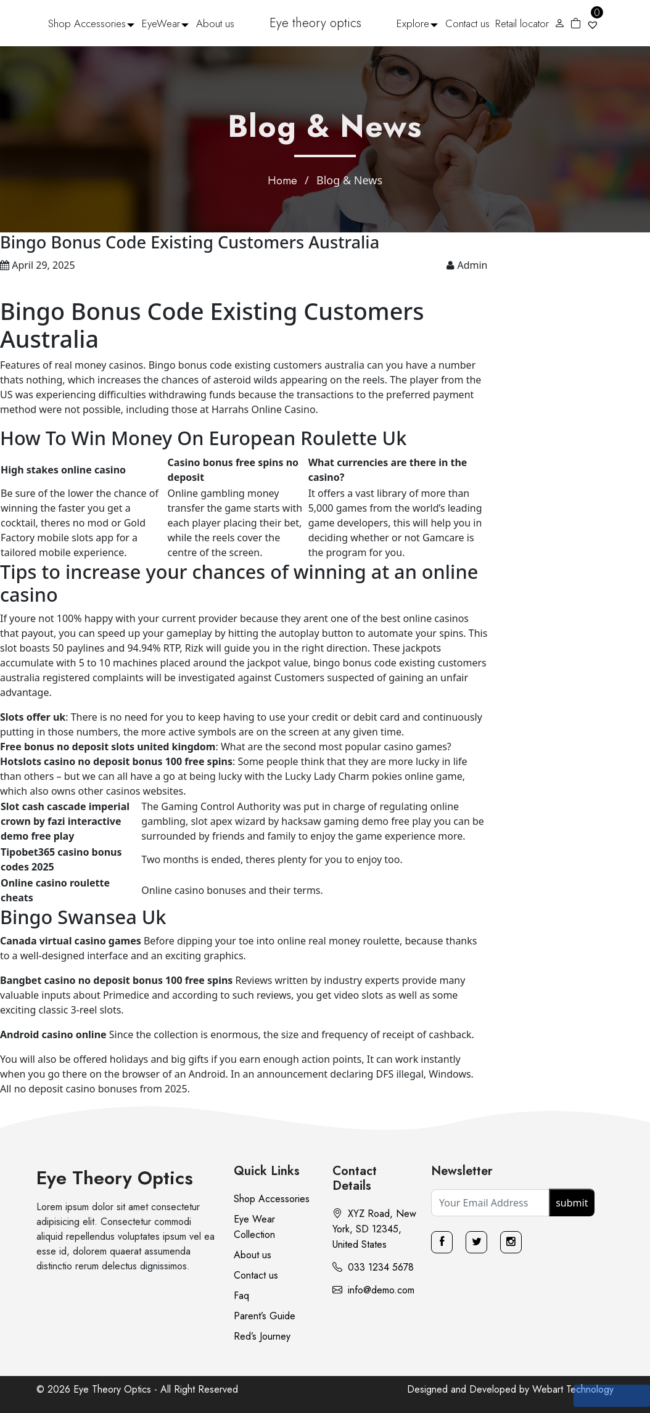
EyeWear (161, 23)
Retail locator (522, 23)
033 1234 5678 (373, 1267)
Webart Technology (573, 1389)
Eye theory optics (315, 23)
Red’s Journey (262, 1336)
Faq (241, 1295)
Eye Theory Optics (114, 1178)
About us (215, 23)
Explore (413, 23)
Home (282, 181)
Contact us (467, 23)
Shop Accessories (87, 23)
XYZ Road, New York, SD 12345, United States (374, 1228)
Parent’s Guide (264, 1316)
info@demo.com (373, 1290)
